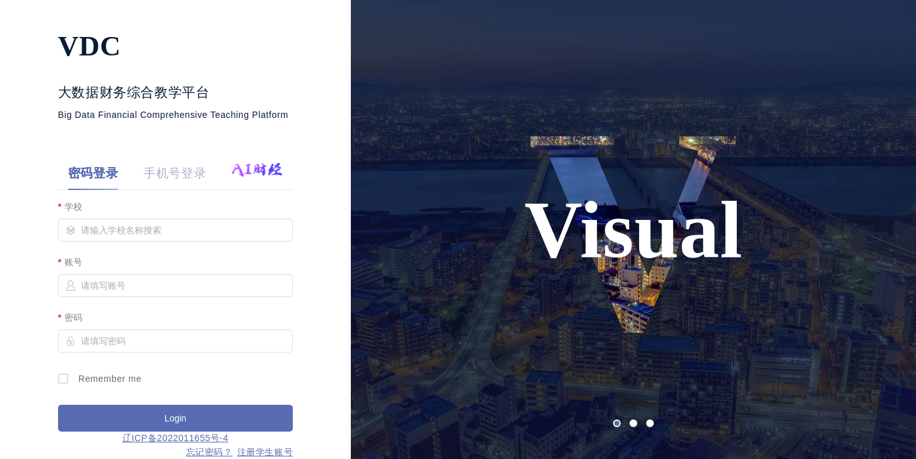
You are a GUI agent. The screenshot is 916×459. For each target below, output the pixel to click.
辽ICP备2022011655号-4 (175, 438)
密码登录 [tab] (93, 173)
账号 (73, 262)
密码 (73, 317)
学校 (73, 206)
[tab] (251, 173)
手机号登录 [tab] (175, 173)
